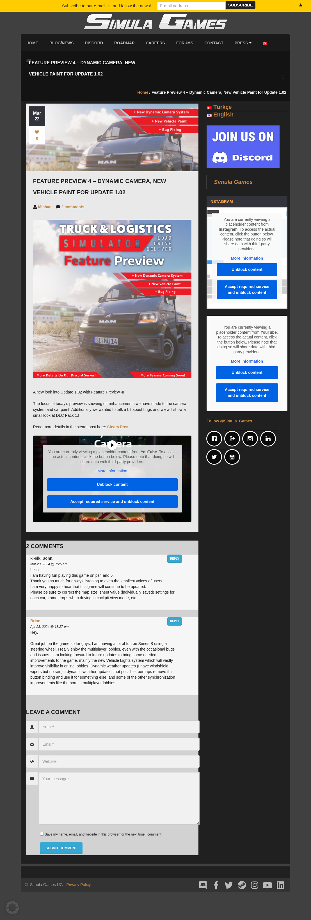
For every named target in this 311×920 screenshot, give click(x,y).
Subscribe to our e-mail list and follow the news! (106, 5)
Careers (155, 43)
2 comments (72, 207)
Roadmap (124, 43)
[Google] (233, 439)
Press (243, 43)
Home (32, 43)
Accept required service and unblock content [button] (112, 501)
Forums (184, 43)
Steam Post (118, 427)
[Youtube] (233, 457)
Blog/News (61, 43)
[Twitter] (215, 457)
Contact (213, 43)
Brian (35, 621)
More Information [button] (112, 471)
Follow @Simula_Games (229, 421)
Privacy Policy (78, 884)
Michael (45, 207)
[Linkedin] (269, 439)
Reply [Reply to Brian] (174, 621)
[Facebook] (215, 439)
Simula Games (233, 182)
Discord (94, 43)
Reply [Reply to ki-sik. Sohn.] (174, 558)
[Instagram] (251, 439)
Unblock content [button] (112, 484)
